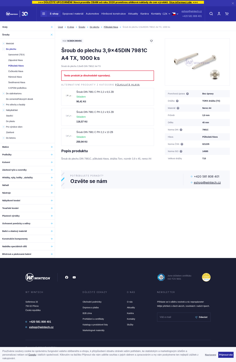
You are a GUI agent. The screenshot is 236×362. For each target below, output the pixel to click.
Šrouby (82, 27)
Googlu (32, 354)
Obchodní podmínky (92, 302)
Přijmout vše (226, 354)
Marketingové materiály (93, 330)
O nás (129, 302)
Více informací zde (180, 2)
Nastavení (210, 354)
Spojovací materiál (72, 14)
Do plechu (94, 27)
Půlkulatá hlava (111, 27)
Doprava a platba (91, 307)
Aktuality (133, 14)
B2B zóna (87, 313)
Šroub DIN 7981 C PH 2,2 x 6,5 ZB (95, 92)
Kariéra (144, 14)
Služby (130, 324)
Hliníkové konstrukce (113, 14)
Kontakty (156, 14)
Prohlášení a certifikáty (93, 319)
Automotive (92, 14)
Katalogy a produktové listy (95, 324)
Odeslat (201, 317)
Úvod (60, 27)
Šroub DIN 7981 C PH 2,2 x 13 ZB (94, 132)
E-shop (49, 15)
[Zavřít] (232, 3)
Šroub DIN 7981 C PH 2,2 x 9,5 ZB (95, 112)
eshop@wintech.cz (192, 12)
